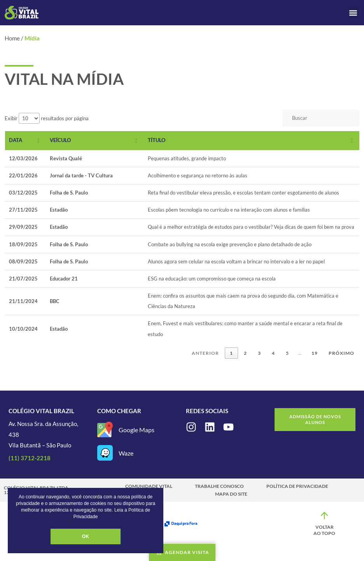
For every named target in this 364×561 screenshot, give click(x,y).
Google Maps (136, 429)
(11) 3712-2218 (30, 457)
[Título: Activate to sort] (251, 140)
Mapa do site (231, 494)
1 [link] (231, 353)
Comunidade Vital (148, 486)
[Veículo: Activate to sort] (95, 140)
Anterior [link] (205, 353)
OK (85, 536)
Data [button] (15, 140)
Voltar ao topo (324, 530)
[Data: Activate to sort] (25, 140)
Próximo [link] (341, 353)
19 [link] (315, 353)
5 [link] (287, 353)
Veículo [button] (60, 140)
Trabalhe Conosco (219, 486)
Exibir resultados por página (47, 118)
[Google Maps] (105, 429)
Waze (126, 453)
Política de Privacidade (297, 486)
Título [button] (156, 140)
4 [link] (273, 353)
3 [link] (259, 353)
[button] (352, 12)
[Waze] (105, 453)
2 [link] (245, 353)
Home (12, 38)
